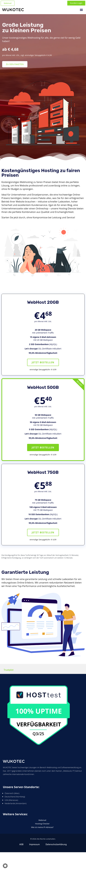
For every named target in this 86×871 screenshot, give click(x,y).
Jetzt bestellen (43, 362)
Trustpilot (8, 670)
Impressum (34, 844)
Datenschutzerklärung (56, 844)
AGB (21, 844)
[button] (81, 9)
